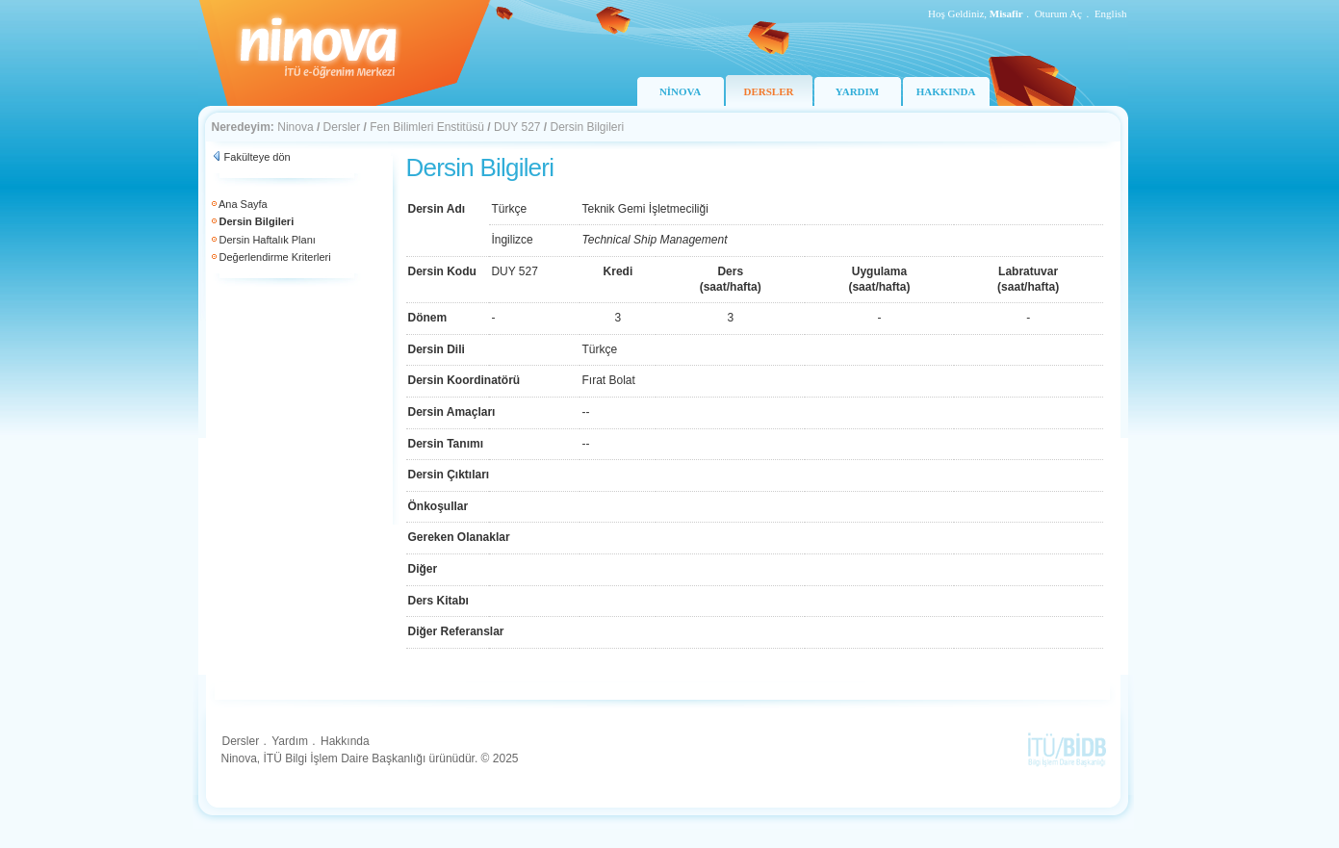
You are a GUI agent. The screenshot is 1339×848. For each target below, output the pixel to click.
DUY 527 (517, 127)
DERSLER (769, 91)
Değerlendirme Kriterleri (275, 257)
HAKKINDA (946, 91)
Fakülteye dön (257, 157)
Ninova (295, 127)
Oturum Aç (1058, 13)
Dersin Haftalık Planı (267, 239)
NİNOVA (680, 91)
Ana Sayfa (243, 204)
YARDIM (857, 91)
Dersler (342, 127)
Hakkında (345, 741)
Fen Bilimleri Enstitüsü (427, 127)
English (1110, 13)
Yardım (289, 741)
